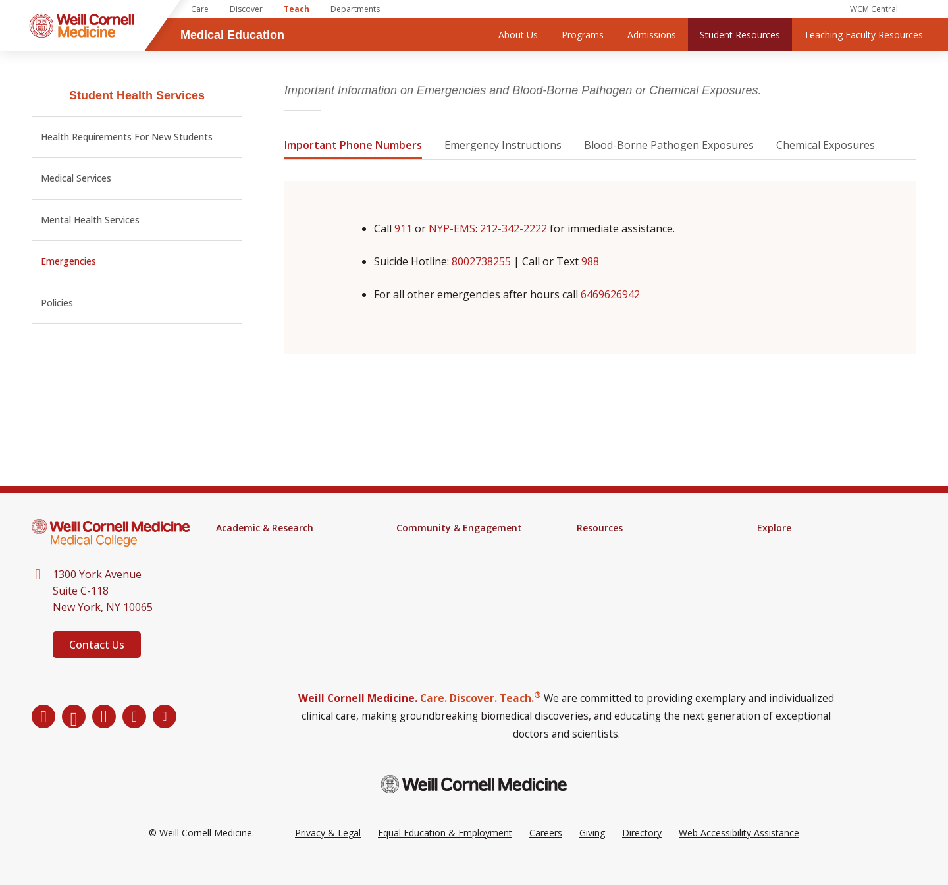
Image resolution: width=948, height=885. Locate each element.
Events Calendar (430, 545)
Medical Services (76, 178)
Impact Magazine (794, 562)
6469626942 (610, 294)
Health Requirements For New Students (127, 136)
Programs (583, 34)
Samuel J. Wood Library (626, 545)
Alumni (771, 579)
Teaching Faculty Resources (863, 34)
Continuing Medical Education (279, 590)
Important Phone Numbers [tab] (353, 145)
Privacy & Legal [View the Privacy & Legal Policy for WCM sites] (328, 851)
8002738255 (481, 261)
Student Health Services (137, 95)
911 (403, 228)
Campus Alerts (608, 562)
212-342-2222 (513, 228)
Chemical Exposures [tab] (825, 145)
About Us (518, 34)
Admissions (651, 34)
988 (590, 261)
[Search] (921, 9)
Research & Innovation (264, 607)
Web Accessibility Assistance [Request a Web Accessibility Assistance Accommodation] (739, 851)
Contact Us (96, 644)
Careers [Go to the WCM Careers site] (545, 851)
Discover (246, 8)
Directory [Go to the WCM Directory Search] (642, 851)
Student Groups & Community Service (460, 584)
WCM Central (874, 8)
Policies (57, 302)
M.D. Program (246, 545)
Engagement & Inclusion (448, 562)
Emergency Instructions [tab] (503, 145)
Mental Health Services (90, 219)
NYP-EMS (452, 228)
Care (200, 8)
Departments (355, 8)
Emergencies (68, 261)
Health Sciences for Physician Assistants (278, 567)
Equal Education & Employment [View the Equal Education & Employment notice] (445, 851)
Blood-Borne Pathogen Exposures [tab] (669, 145)
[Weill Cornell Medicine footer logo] (474, 803)
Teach (296, 8)
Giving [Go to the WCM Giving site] (592, 851)
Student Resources (740, 34)
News (769, 545)
